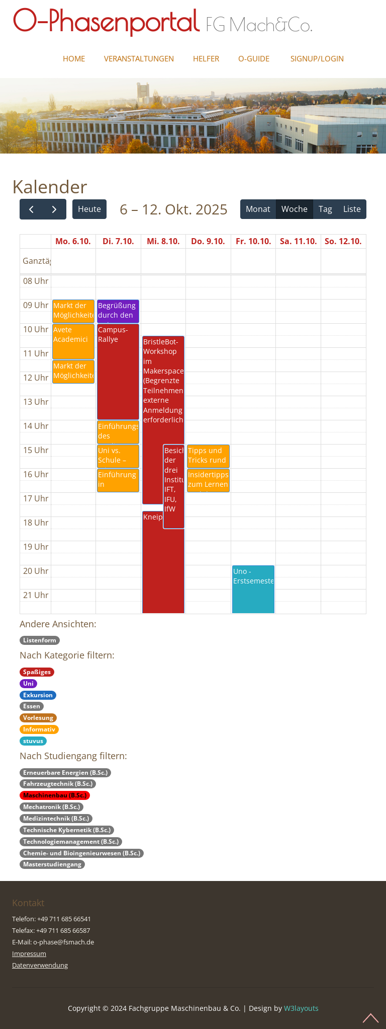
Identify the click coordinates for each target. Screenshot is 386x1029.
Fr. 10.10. (253, 241)
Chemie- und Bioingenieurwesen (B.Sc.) (81, 853)
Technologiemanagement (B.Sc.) (71, 841)
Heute (89, 208)
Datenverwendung (40, 965)
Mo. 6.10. (73, 241)
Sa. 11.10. (298, 241)
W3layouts (301, 1008)
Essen (31, 706)
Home (74, 58)
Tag (325, 208)
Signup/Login (317, 58)
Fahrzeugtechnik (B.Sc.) (57, 783)
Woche (294, 208)
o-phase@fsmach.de (63, 941)
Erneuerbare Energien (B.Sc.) (65, 772)
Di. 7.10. (118, 241)
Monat (258, 208)
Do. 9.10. (208, 241)
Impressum (29, 953)
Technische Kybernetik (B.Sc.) (67, 830)
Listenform (39, 640)
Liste (352, 208)
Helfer (206, 58)
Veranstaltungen (139, 58)
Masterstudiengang (52, 864)
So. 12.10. (343, 241)
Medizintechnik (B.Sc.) (56, 818)
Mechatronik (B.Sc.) (51, 806)
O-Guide (253, 58)
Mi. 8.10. (163, 241)
